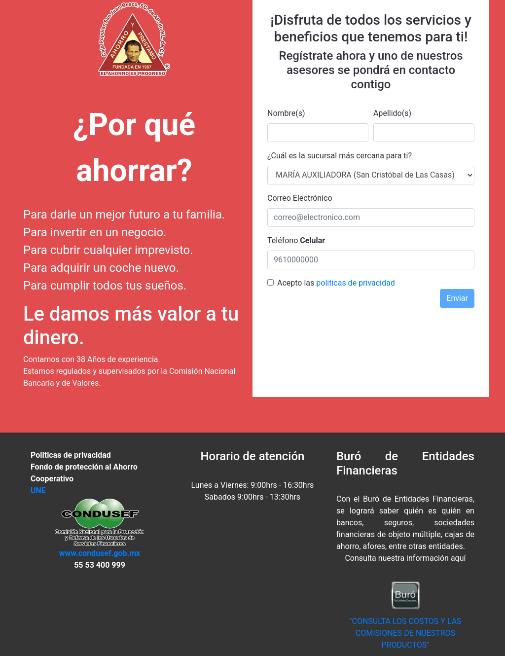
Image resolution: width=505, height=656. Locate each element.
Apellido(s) (392, 113)
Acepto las (295, 283)
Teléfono (296, 240)
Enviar (457, 298)
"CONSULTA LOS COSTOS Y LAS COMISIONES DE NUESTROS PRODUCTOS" (405, 633)
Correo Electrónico (299, 198)
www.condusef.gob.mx (99, 553)
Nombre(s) (286, 113)
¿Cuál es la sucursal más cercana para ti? (339, 155)
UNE (38, 490)
